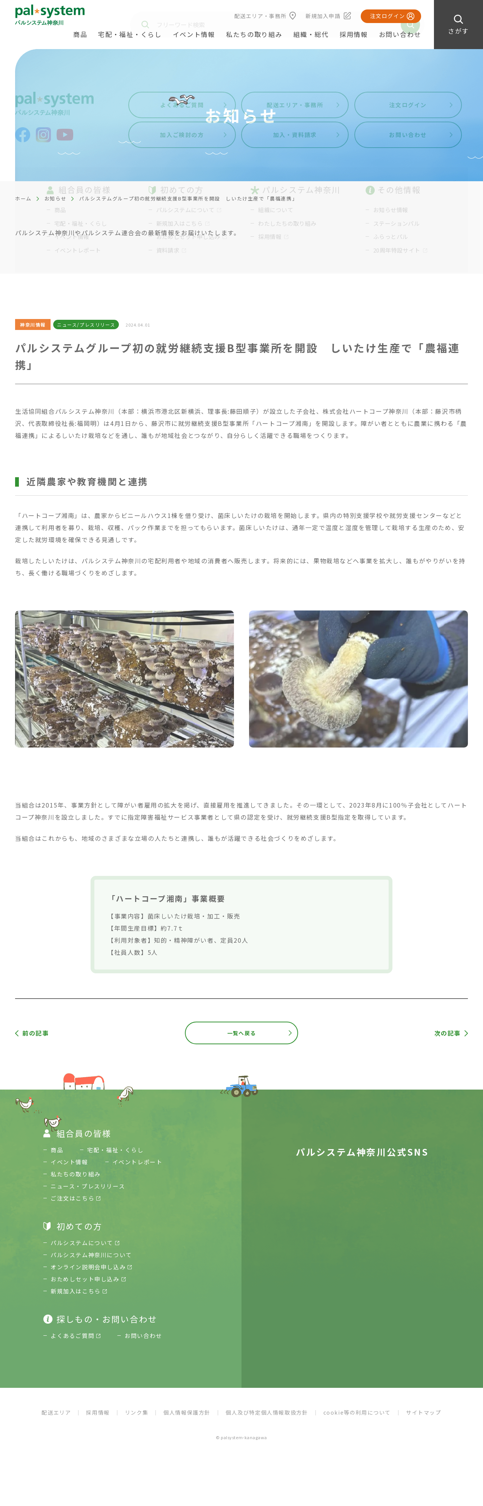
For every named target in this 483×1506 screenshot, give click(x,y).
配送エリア (56, 1412)
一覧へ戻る (241, 1032)
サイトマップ (423, 1412)
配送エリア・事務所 (260, 16)
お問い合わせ (400, 34)
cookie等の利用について (357, 1412)
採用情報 (354, 34)
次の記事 (447, 1033)
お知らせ (55, 198)
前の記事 (35, 1033)
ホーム (23, 198)
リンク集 (136, 1412)
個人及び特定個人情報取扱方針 (267, 1412)
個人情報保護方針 (187, 1412)
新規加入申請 (323, 16)
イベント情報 (194, 34)
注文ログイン (387, 16)
